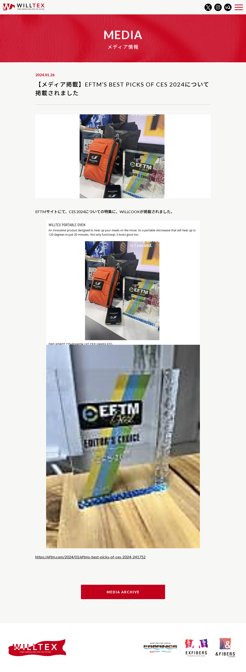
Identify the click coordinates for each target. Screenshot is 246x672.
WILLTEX (23, 7)
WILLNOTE (228, 7)
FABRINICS (160, 647)
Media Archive (123, 592)
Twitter (208, 7)
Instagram (218, 7)
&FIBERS (225, 647)
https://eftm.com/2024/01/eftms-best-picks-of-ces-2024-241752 (90, 557)
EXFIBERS (196, 647)
